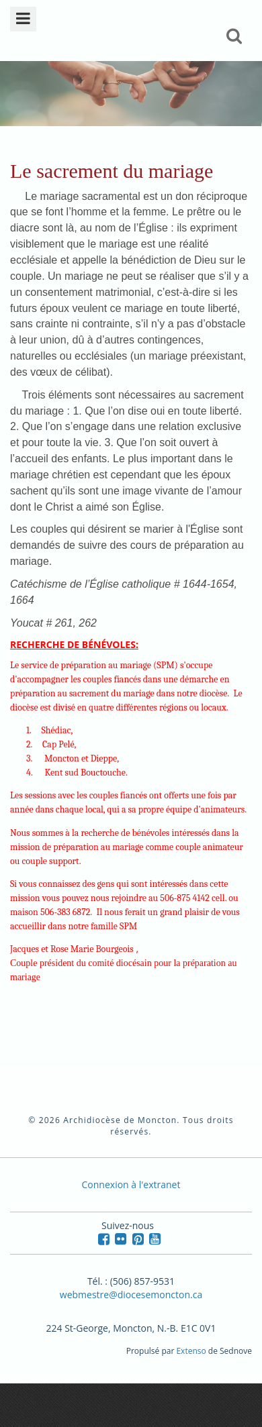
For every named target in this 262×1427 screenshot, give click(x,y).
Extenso (191, 1351)
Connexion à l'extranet (131, 1184)
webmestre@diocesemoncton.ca (131, 1294)
